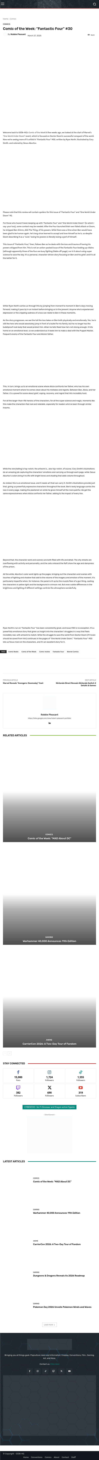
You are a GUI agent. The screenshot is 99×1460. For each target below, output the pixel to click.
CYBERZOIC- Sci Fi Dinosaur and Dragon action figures (49, 1107)
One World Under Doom (14, 136)
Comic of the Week (37, 132)
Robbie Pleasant (18, 34)
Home (5, 19)
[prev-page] (5, 1053)
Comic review (44, 651)
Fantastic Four (58, 651)
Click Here (55, 1364)
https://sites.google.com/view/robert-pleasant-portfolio (49, 718)
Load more (49, 1324)
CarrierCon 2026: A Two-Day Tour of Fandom (49, 1043)
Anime (49, 1040)
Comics (13, 19)
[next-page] (9, 1053)
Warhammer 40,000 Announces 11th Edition (49, 941)
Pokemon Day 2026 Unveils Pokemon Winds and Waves (62, 1307)
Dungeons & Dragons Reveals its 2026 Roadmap (59, 1275)
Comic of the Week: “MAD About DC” (49, 838)
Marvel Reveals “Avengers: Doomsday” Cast (23, 683)
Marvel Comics (73, 651)
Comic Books (13, 651)
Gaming (49, 937)
